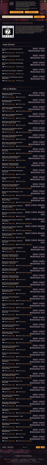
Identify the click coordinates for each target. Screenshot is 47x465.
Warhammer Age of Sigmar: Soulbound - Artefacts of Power (12, 234)
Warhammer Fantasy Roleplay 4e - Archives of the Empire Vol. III (11, 283)
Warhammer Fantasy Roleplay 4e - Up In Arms (12, 339)
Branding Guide (14, 460)
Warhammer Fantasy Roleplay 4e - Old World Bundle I (12, 430)
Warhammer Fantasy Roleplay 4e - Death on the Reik (13, 438)
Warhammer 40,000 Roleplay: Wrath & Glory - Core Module (12, 108)
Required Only (31, 12)
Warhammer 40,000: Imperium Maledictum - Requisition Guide (10, 276)
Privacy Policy (26, 9)
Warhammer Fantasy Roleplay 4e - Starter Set (11, 311)
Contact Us (34, 460)
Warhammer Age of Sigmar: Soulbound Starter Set (12, 241)
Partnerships (40, 459)
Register (40, 1)
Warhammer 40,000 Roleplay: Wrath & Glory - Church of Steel (12, 115)
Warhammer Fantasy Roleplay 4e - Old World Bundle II (12, 388)
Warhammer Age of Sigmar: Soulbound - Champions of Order (12, 206)
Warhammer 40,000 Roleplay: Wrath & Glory (12, 49)
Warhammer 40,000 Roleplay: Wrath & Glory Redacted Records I (12, 136)
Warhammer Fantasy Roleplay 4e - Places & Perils (11, 367)
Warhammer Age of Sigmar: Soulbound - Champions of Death (12, 248)
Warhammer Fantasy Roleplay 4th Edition (11, 56)
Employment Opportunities (24, 460)
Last (42, 447)
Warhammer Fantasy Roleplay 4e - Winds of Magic (11, 199)
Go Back (31, 22)
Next (38, 447)
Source (22, 52)
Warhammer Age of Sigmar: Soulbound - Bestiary (12, 213)
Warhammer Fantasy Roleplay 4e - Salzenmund (11, 360)
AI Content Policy (32, 459)
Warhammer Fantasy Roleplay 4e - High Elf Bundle (12, 416)
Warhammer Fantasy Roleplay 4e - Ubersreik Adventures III (11, 346)
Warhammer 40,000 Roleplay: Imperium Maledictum (12, 77)
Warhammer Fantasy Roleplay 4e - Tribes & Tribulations (11, 332)
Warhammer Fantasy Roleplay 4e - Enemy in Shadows (11, 395)
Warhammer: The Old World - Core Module (11, 178)
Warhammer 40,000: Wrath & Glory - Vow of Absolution (11, 101)
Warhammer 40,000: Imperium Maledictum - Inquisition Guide (10, 164)
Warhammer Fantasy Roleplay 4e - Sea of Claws (13, 304)
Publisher (24, 97)
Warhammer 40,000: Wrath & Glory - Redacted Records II (11, 290)
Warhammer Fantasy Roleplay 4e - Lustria (11, 353)
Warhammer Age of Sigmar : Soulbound (12, 70)
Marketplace (29, 111)
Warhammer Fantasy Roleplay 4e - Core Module (12, 192)
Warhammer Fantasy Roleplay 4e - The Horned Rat (12, 381)
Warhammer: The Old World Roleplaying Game (12, 63)
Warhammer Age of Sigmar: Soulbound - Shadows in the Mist (12, 227)
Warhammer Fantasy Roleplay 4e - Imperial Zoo (11, 297)
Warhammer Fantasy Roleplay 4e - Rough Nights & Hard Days (11, 402)
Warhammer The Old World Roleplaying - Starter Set (13, 171)
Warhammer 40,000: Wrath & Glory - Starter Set (11, 150)
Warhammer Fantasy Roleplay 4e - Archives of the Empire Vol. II (11, 185)
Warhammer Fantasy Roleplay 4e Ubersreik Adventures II (10, 318)
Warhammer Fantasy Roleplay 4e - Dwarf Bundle (11, 423)
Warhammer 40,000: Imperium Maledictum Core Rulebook (10, 269)
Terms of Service (24, 459)
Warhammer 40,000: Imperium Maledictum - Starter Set (10, 262)
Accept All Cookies (16, 12)
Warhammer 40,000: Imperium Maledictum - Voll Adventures (10, 255)
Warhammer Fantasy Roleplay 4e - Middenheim (11, 409)
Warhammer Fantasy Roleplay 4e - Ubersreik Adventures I (11, 325)
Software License (7, 459)
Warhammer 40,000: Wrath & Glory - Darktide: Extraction (11, 94)
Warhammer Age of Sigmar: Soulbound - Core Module (12, 220)
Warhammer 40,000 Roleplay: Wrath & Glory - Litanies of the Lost (12, 143)
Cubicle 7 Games (11, 52)
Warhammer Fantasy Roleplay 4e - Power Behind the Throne (11, 374)
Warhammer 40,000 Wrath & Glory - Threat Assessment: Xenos (11, 122)
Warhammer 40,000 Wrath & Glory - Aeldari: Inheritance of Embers (11, 157)
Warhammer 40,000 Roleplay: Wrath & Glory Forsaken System (12, 129)
